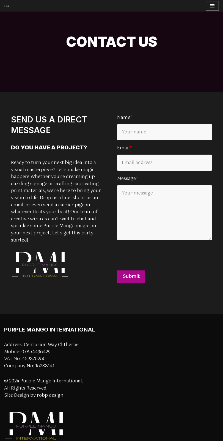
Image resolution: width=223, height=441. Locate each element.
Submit (131, 276)
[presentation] (159, 255)
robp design (50, 395)
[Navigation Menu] (212, 5)
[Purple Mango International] (7, 6)
